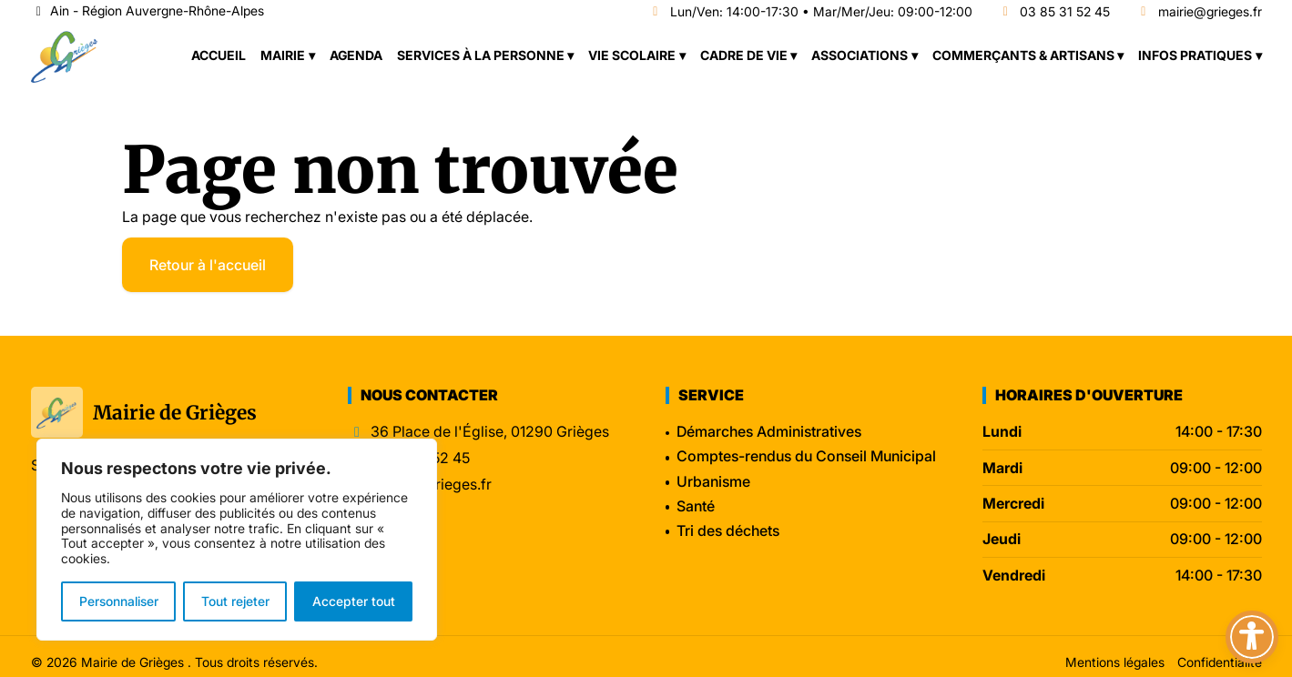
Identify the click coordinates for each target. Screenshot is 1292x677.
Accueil (218, 55)
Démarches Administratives (769, 431)
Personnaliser (118, 601)
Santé (696, 506)
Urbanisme (713, 481)
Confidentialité (1219, 662)
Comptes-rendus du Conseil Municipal (806, 456)
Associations (859, 55)
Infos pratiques (1195, 55)
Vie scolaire (632, 55)
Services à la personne (481, 55)
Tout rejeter (235, 601)
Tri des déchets (728, 530)
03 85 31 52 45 (1054, 12)
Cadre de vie (744, 55)
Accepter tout (353, 601)
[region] (236, 540)
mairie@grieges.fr (1198, 12)
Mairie (282, 55)
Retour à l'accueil (207, 265)
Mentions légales (1115, 662)
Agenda (356, 55)
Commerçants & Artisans (1023, 55)
